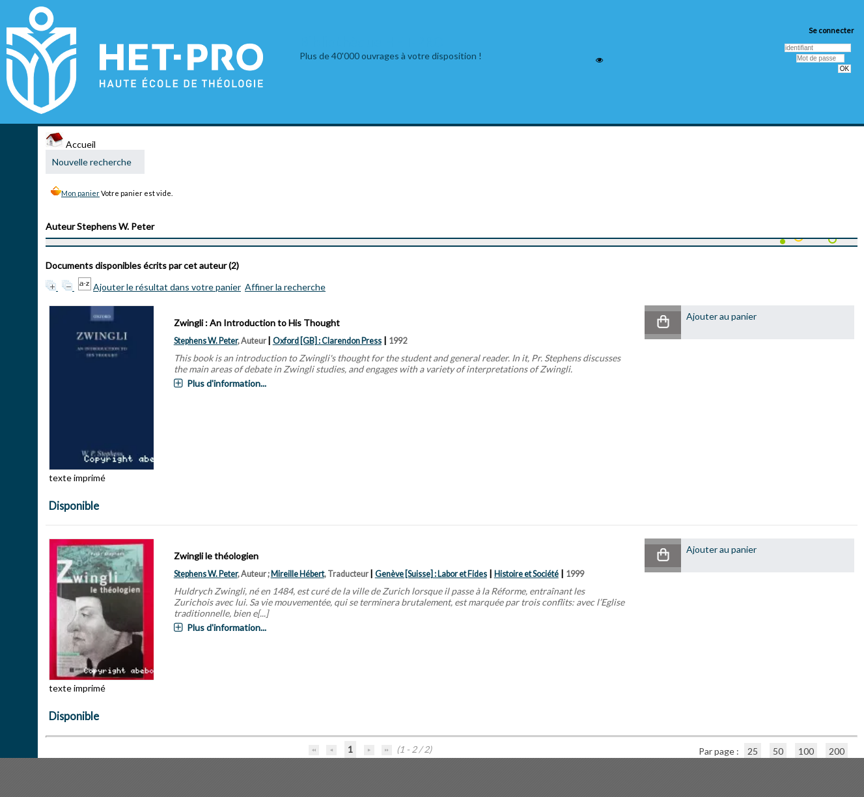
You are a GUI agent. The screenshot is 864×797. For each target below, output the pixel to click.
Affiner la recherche (285, 286)
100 (806, 751)
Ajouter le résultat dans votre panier (167, 286)
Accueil (71, 144)
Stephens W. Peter (206, 341)
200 (836, 751)
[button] (663, 322)
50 (778, 751)
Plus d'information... (226, 383)
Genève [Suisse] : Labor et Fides (431, 574)
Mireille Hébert (297, 574)
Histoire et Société (526, 574)
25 (752, 751)
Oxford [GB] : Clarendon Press (327, 341)
